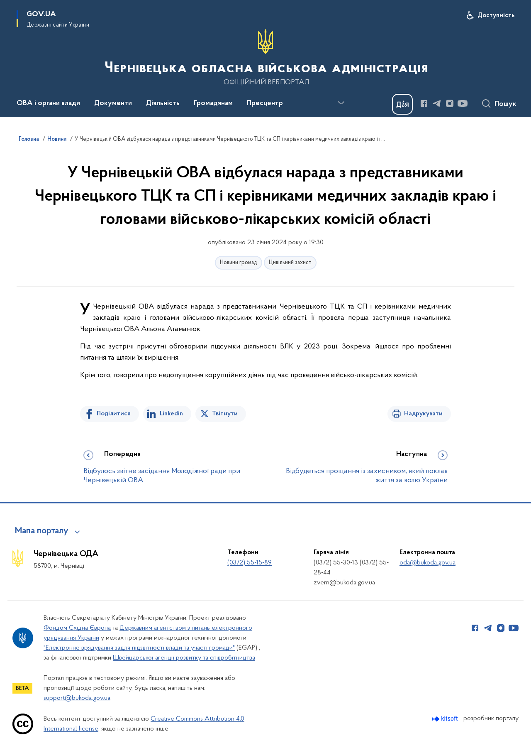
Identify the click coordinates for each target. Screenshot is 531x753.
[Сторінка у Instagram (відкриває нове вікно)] (450, 103)
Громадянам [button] (213, 103)
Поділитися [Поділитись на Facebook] (114, 413)
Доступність (495, 15)
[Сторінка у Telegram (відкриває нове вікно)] (437, 103)
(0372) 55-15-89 (249, 562)
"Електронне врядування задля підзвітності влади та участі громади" (139, 648)
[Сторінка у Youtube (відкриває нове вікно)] (463, 103)
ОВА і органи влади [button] (48, 103)
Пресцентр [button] (265, 103)
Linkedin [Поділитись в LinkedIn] (171, 413)
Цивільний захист (290, 263)
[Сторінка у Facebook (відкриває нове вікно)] (424, 103)
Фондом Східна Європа (77, 628)
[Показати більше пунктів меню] (341, 103)
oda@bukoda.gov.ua (427, 562)
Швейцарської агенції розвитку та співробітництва (184, 658)
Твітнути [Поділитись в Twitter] (225, 413)
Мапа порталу (41, 531)
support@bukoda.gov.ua (77, 698)
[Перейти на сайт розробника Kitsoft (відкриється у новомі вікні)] (445, 719)
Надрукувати (423, 413)
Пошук (505, 104)
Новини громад (238, 263)
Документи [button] (113, 103)
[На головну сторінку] (265, 57)
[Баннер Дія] (402, 104)
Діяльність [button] (163, 103)
